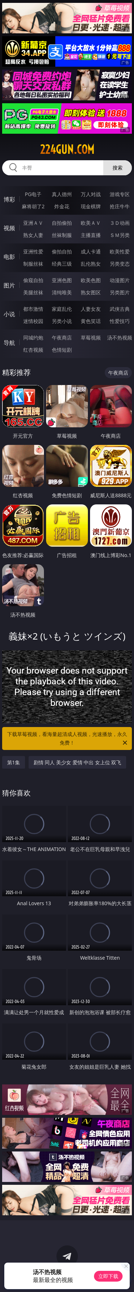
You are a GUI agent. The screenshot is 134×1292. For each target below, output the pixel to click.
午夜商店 (62, 337)
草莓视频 (91, 337)
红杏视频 (33, 349)
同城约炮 (33, 337)
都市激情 (33, 308)
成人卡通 (91, 251)
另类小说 (62, 321)
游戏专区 (120, 194)
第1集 (13, 762)
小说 (9, 314)
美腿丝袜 (33, 292)
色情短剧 (62, 349)
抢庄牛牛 (120, 206)
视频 (9, 228)
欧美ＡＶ (91, 222)
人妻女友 (91, 308)
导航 (9, 343)
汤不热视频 (119, 337)
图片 (9, 285)
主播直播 (91, 235)
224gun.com (67, 149)
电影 (9, 257)
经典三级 (62, 263)
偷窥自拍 (33, 280)
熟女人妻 (33, 235)
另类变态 (120, 263)
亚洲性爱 (33, 251)
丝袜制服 (62, 235)
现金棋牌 (91, 206)
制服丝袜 (33, 263)
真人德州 (62, 194)
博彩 (9, 199)
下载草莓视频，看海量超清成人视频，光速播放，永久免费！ (68, 739)
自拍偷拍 (62, 222)
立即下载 (108, 1276)
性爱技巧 (120, 321)
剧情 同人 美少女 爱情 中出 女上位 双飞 (77, 762)
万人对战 (91, 194)
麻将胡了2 (33, 206)
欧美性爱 (120, 251)
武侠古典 (120, 308)
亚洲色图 (62, 280)
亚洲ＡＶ (33, 222)
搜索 (118, 167)
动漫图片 (120, 280)
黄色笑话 (91, 321)
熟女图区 (91, 292)
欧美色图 (91, 280)
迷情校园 (33, 321)
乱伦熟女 (91, 263)
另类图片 (120, 292)
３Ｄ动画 (120, 222)
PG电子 (33, 194)
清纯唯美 (62, 292)
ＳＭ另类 (120, 235)
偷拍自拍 (62, 251)
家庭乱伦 (62, 308)
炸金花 (61, 206)
